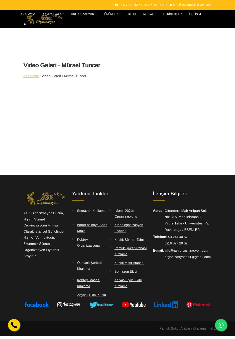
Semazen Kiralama (91, 213)
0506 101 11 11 (156, 5)
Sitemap (216, 331)
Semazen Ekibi (125, 274)
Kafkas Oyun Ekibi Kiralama (128, 286)
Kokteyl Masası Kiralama (89, 286)
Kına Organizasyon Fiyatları (129, 230)
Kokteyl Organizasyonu (88, 245)
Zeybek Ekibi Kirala (92, 297)
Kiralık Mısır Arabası (130, 265)
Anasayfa (27, 15)
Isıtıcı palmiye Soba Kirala (92, 230)
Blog (132, 15)
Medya (148, 15)
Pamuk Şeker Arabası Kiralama (127, 254)
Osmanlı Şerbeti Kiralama (89, 268)
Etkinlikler (172, 15)
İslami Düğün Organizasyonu (126, 216)
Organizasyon (82, 15)
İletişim (195, 15)
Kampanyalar (53, 15)
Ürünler (111, 15)
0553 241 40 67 (131, 5)
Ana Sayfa (31, 78)
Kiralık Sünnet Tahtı (129, 242)
